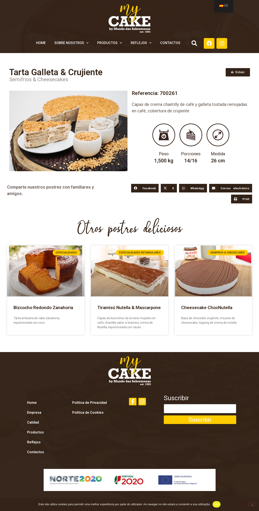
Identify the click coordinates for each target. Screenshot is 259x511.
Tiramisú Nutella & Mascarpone (129, 307)
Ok (216, 504)
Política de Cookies (88, 412)
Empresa (34, 412)
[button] (194, 43)
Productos (109, 43)
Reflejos (141, 43)
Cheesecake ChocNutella (206, 307)
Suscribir (176, 400)
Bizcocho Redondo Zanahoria (43, 307)
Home (41, 43)
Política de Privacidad (89, 403)
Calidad (33, 422)
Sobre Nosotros (71, 43)
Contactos (170, 43)
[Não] (252, 504)
